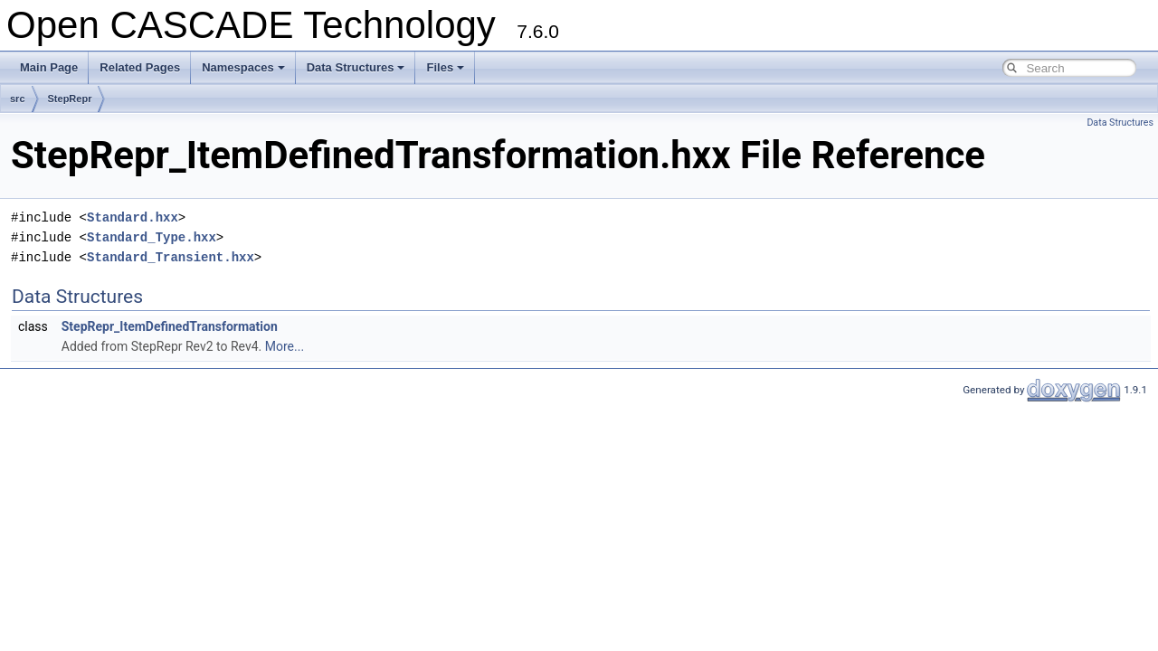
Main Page (49, 67)
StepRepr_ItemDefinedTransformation (170, 326)
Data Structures (356, 67)
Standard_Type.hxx (151, 237)
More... (284, 346)
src (17, 98)
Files (445, 67)
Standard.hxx (132, 217)
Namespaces (243, 67)
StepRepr (70, 98)
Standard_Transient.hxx (170, 257)
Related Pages (140, 67)
